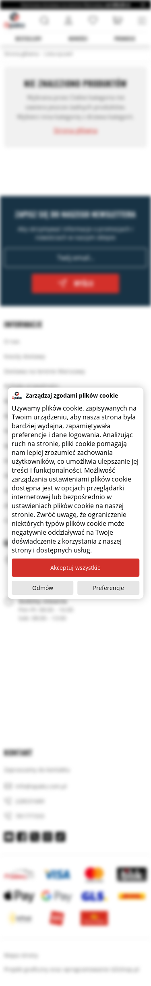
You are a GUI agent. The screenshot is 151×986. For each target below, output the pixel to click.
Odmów (42, 588)
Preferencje (108, 588)
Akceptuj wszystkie (75, 567)
